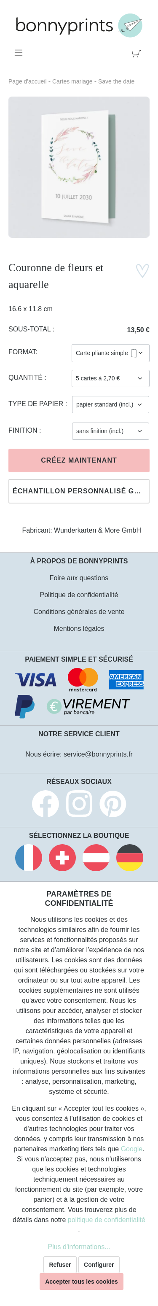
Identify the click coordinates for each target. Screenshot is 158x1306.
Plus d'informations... (79, 1246)
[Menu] (20, 52)
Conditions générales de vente (78, 611)
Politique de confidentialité (79, 594)
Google (132, 1149)
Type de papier (36, 403)
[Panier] (138, 52)
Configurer (99, 1264)
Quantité (26, 377)
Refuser (60, 1264)
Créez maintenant (79, 460)
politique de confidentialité (106, 1219)
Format (22, 351)
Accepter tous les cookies (81, 1281)
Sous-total (30, 329)
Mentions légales (79, 628)
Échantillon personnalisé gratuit (81, 491)
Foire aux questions (79, 578)
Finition (23, 430)
